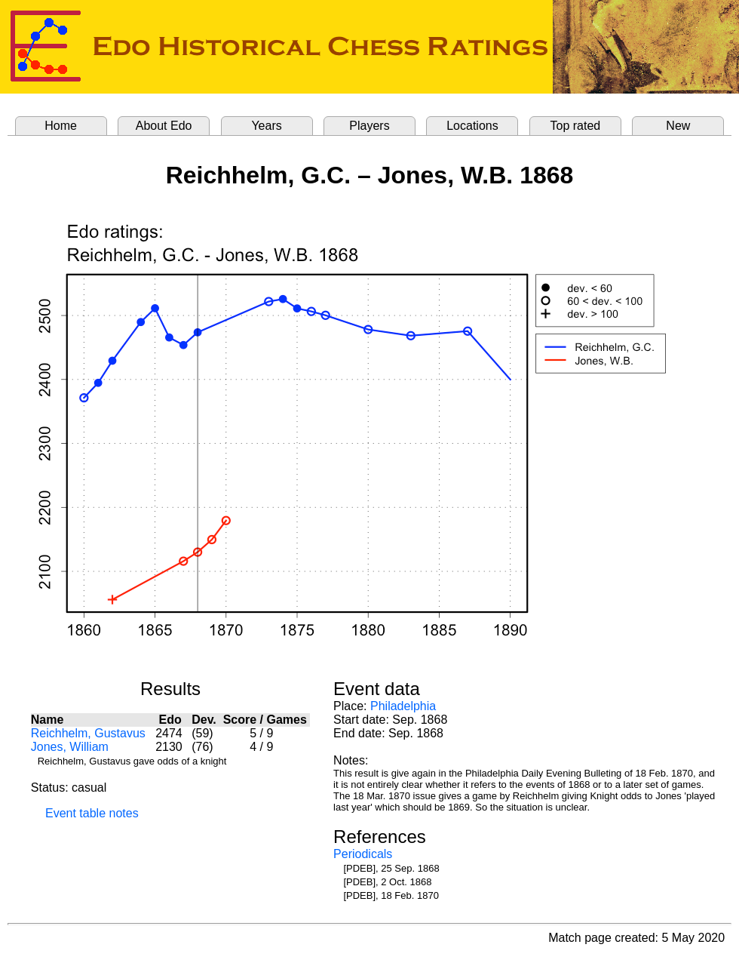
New (678, 125)
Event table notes (92, 813)
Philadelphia (403, 706)
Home (60, 125)
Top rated (575, 125)
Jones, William (70, 746)
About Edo (164, 125)
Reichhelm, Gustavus (88, 733)
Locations (472, 125)
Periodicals (362, 854)
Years (266, 125)
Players (369, 125)
